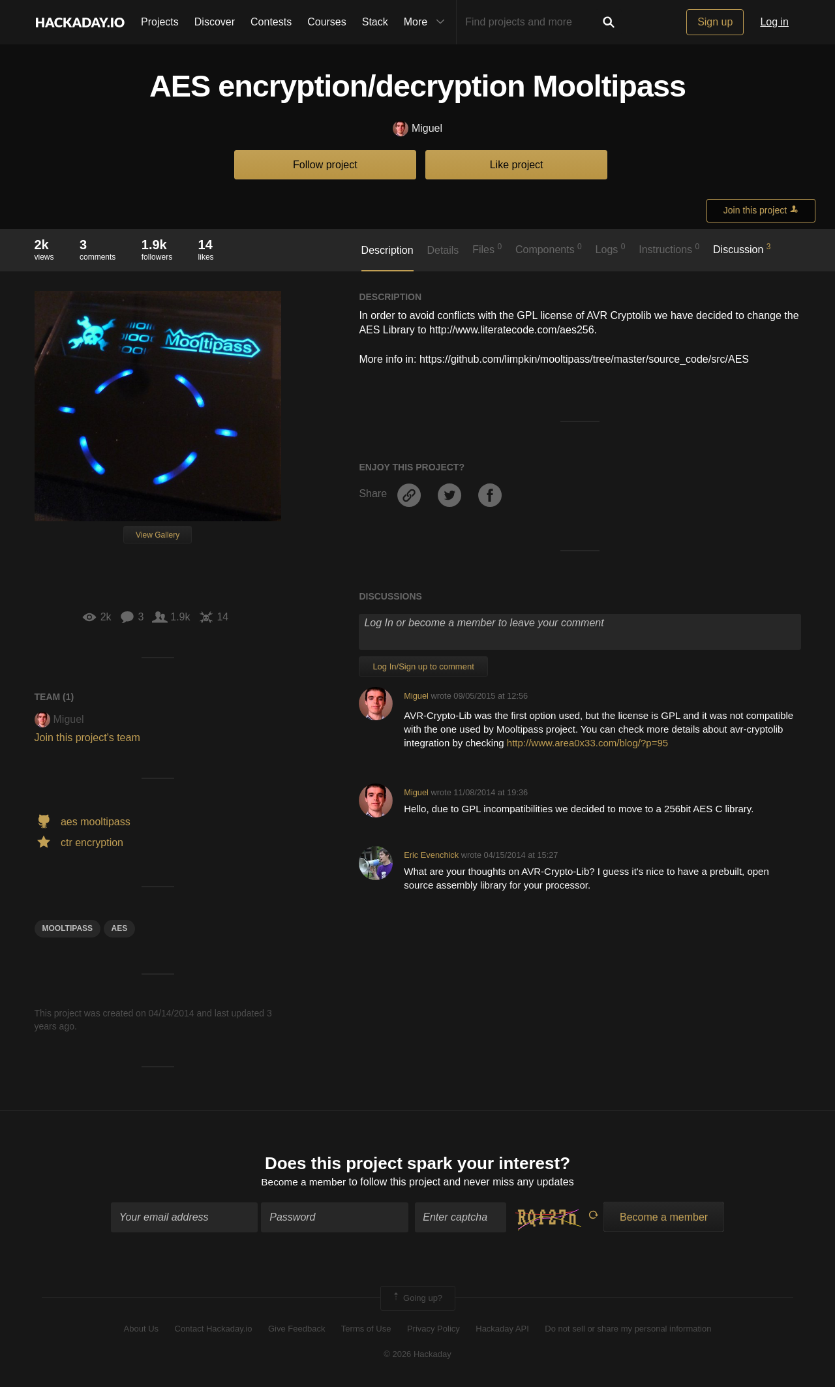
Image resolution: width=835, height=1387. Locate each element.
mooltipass (67, 928)
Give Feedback (296, 1330)
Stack (375, 21)
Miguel (417, 128)
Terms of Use (366, 1330)
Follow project (325, 164)
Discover (214, 21)
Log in (774, 21)
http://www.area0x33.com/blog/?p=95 (587, 742)
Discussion (742, 248)
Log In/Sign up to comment (423, 666)
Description (387, 250)
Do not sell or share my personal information (628, 1330)
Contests (271, 21)
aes (120, 928)
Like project (516, 164)
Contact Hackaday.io (213, 1330)
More (427, 22)
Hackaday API (502, 1330)
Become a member (304, 1183)
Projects (160, 21)
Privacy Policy (433, 1330)
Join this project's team (87, 737)
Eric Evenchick (431, 855)
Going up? (417, 1299)
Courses (326, 21)
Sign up (715, 21)
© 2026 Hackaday (417, 1355)
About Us (141, 1330)
